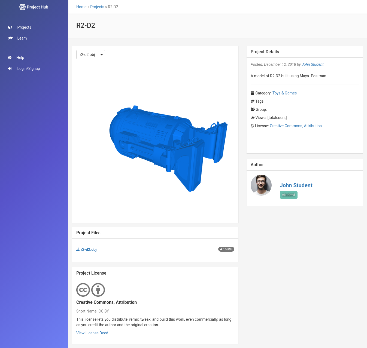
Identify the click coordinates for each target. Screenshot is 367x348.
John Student (312, 64)
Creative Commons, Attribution (296, 126)
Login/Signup (24, 68)
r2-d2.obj (87, 54)
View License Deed (92, 333)
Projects (19, 27)
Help (16, 57)
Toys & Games (284, 93)
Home (81, 7)
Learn (17, 38)
